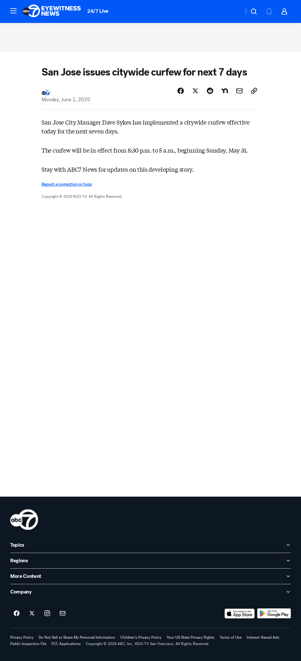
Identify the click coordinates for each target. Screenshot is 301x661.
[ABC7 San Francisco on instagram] (47, 613)
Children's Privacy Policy (141, 637)
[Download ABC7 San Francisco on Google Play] (274, 613)
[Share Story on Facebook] (180, 90)
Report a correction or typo (66, 184)
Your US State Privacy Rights (190, 637)
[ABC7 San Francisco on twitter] (32, 613)
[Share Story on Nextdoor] (224, 90)
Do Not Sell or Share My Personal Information (77, 637)
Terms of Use (231, 637)
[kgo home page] (24, 519)
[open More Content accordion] (150, 576)
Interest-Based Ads (263, 637)
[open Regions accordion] (150, 560)
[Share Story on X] (195, 90)
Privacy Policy (22, 637)
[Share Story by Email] (239, 90)
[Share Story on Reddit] (210, 90)
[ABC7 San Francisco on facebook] (16, 613)
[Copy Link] (254, 90)
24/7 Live (98, 11)
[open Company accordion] (150, 591)
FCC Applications (66, 644)
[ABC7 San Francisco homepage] (52, 11)
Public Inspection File (28, 644)
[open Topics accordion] (150, 545)
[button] (13, 10)
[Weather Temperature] (234, 11)
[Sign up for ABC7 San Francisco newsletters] (62, 613)
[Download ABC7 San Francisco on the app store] (239, 613)
